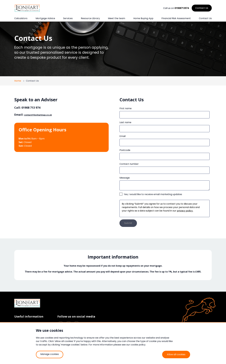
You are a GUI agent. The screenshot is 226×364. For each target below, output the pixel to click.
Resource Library (90, 18)
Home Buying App (143, 18)
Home (17, 80)
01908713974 (182, 8)
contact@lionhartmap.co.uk (38, 115)
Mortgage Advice (45, 18)
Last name (125, 122)
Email (122, 136)
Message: (124, 177)
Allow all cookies (176, 354)
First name (125, 108)
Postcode (124, 150)
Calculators (20, 18)
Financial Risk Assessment (176, 18)
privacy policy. (185, 210)
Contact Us (205, 18)
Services (68, 18)
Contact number (129, 164)
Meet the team (116, 18)
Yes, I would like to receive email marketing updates (153, 194)
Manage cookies (49, 354)
